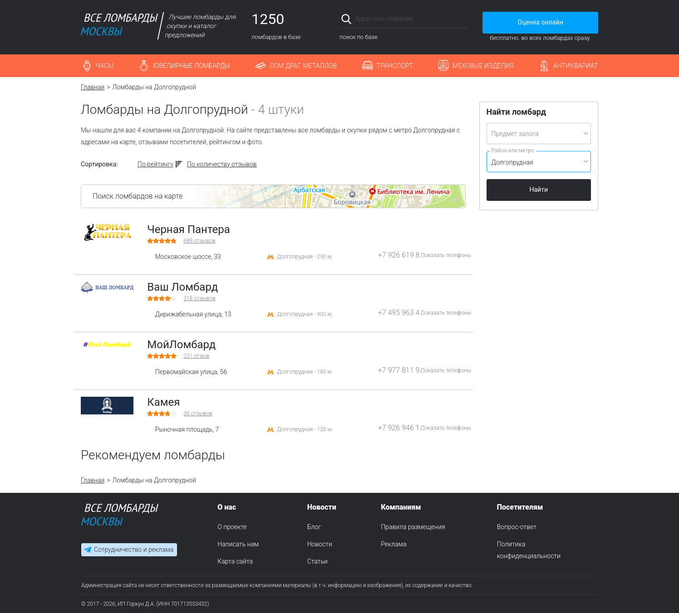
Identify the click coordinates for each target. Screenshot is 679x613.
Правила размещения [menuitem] (413, 526)
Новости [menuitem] (319, 544)
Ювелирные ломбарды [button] (191, 65)
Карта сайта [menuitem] (235, 561)
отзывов (199, 241)
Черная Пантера (188, 229)
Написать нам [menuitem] (238, 544)
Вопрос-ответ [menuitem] (516, 526)
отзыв (196, 356)
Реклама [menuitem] (393, 544)
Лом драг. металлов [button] (303, 65)
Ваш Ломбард (182, 287)
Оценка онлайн (540, 22)
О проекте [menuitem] (231, 526)
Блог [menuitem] (314, 526)
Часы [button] (104, 65)
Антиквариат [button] (575, 65)
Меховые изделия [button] (483, 65)
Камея (163, 402)
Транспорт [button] (395, 65)
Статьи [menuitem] (317, 561)
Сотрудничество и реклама (133, 549)
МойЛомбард (181, 344)
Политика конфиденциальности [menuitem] (529, 549)
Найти (539, 189)
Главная (92, 87)
